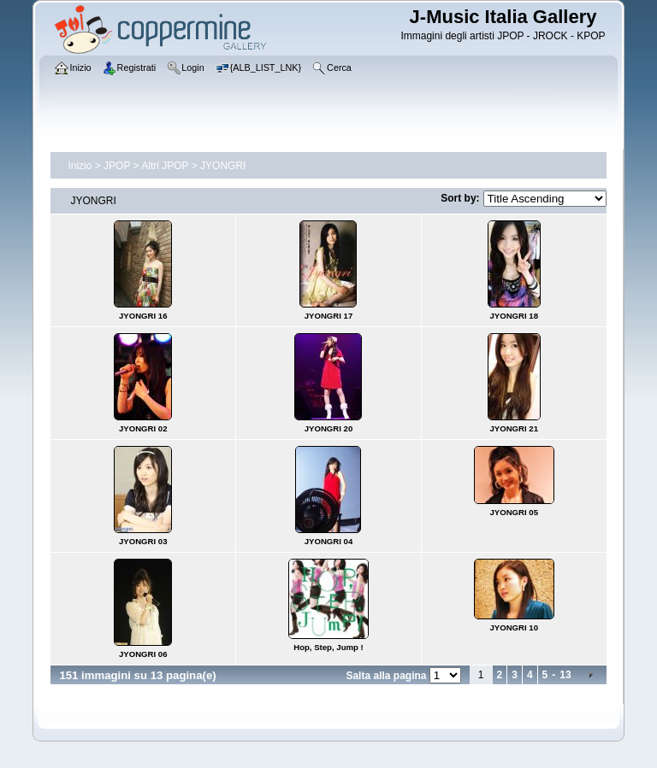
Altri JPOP (164, 166)
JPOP (117, 166)
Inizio (80, 166)
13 (565, 675)
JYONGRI (223, 166)
